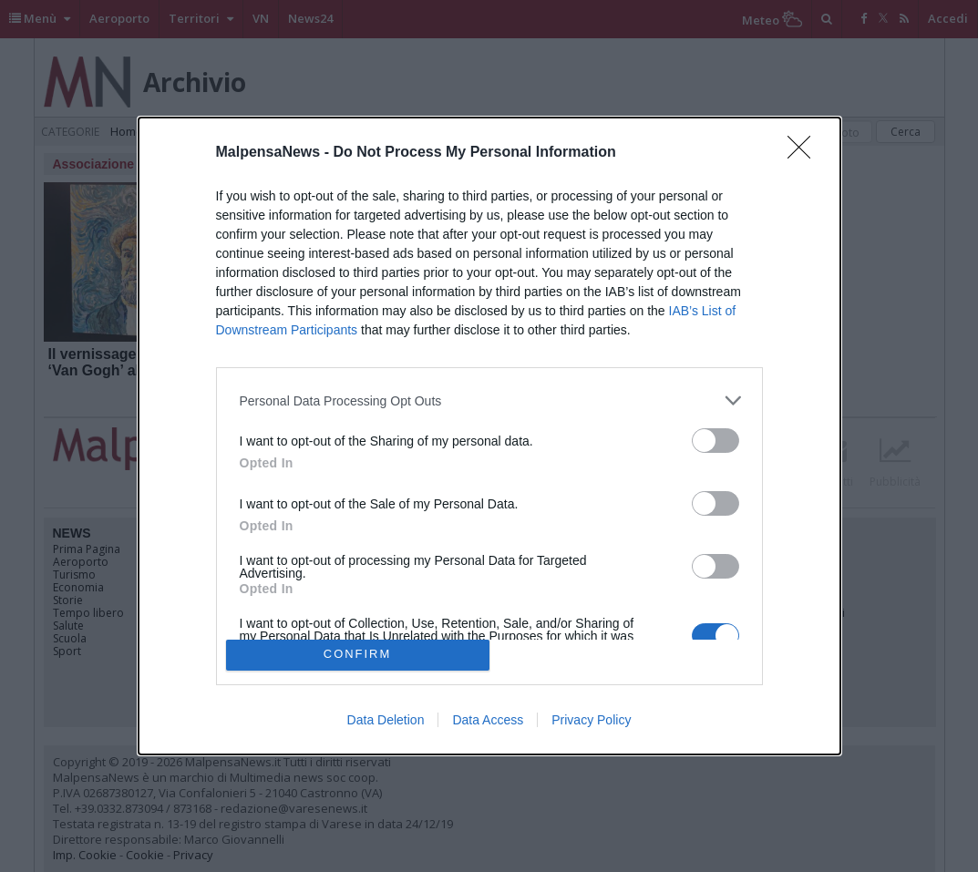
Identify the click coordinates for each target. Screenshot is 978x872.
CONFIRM (358, 655)
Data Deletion (386, 720)
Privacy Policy (591, 720)
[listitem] (489, 400)
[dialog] (489, 436)
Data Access (487, 720)
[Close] (805, 153)
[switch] (715, 440)
